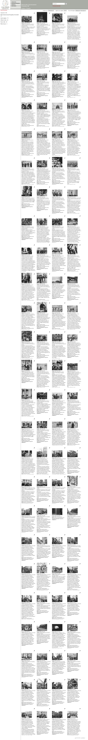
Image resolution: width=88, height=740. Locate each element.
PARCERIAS (13, 5)
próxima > (83, 737)
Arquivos (23, 8)
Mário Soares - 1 (4, 23)
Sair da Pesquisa (4, 10)
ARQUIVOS (13, 1)
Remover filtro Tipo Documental (28, 4)
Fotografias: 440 (25, 6)
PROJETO (13, 4)
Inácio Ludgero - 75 (4, 18)
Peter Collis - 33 (4, 21)
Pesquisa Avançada (56, 5)
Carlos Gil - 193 (4, 12)
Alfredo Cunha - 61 (4, 20)
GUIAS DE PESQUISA (15, 3)
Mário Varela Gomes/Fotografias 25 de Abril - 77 (10, 15)
